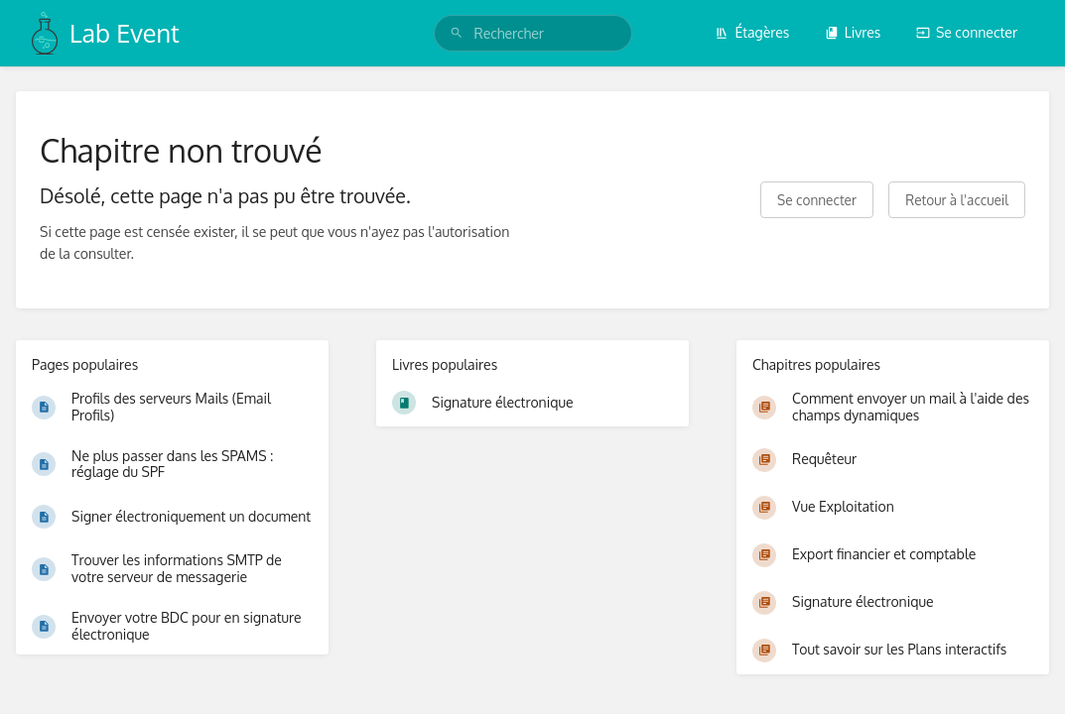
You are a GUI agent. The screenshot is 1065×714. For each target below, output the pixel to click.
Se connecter (966, 32)
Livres (853, 32)
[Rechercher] (457, 33)
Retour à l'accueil (956, 199)
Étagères (752, 32)
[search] (533, 33)
